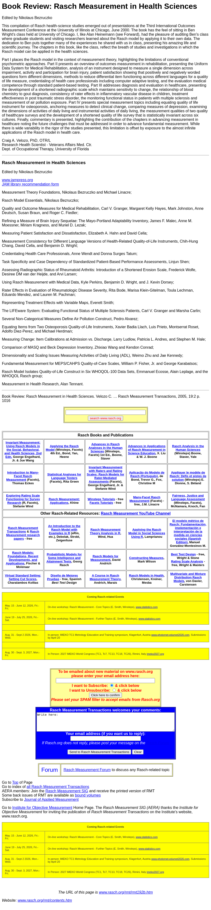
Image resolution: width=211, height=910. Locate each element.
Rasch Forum (157, 746)
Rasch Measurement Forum (86, 773)
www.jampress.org (17, 180)
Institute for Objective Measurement (42, 811)
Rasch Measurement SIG (66, 795)
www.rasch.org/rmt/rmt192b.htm (126, 896)
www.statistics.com (147, 607)
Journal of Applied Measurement (51, 803)
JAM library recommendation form (30, 184)
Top (15, 786)
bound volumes (88, 799)
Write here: (105, 723)
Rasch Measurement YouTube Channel (135, 513)
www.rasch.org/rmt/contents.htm (45, 904)
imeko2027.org (155, 653)
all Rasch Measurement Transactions (58, 790)
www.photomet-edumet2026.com (170, 634)
